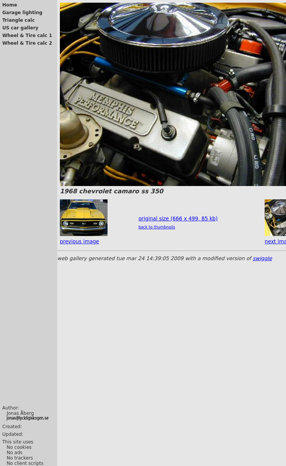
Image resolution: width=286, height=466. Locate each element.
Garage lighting (22, 12)
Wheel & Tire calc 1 (27, 35)
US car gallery (20, 28)
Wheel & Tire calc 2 (27, 43)
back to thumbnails (156, 227)
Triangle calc (18, 20)
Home (9, 5)
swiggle (262, 258)
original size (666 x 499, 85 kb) (178, 219)
